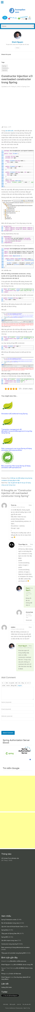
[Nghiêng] (4, 683)
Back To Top (27, 1008)
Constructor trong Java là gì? (9, 944)
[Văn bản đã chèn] (19, 683)
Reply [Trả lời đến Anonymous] (31, 612)
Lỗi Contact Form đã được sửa (10, 858)
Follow (17, 48)
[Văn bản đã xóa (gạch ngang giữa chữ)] (16, 683)
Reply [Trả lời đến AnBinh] (30, 627)
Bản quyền (12, 1004)
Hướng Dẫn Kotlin (6, 987)
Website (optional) (6, 716)
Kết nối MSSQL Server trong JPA (23, 964)
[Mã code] (3, 685)
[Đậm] (2, 683)
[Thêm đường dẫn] (6, 683)
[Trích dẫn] (11, 683)
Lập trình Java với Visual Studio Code (12, 926)
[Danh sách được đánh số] (28, 683)
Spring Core (26, 86)
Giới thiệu (5, 1004)
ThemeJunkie (19, 1008)
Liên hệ (19, 1004)
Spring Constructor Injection (5, 68)
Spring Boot (4, 930)
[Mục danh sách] (30, 683)
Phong (3, 973)
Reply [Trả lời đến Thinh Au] (30, 505)
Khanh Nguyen (5, 964)
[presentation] (14, 726)
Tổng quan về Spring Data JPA (10, 933)
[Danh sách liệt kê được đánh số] (25, 683)
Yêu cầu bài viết (26, 1004)
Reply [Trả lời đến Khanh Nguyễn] (31, 588)
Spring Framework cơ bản (8, 919)
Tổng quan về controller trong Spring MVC (13, 953)
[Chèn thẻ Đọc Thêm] (8, 685)
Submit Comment (8, 733)
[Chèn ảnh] (22, 683)
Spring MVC (4, 937)
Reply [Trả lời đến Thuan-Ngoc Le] (31, 544)
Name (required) (6, 702)
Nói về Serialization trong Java (10, 923)
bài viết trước (9, 131)
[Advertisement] (17, 107)
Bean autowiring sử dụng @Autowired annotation (15, 947)
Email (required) (6, 709)
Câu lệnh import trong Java (9, 940)
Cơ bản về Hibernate (15, 973)
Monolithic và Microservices (18, 961)
